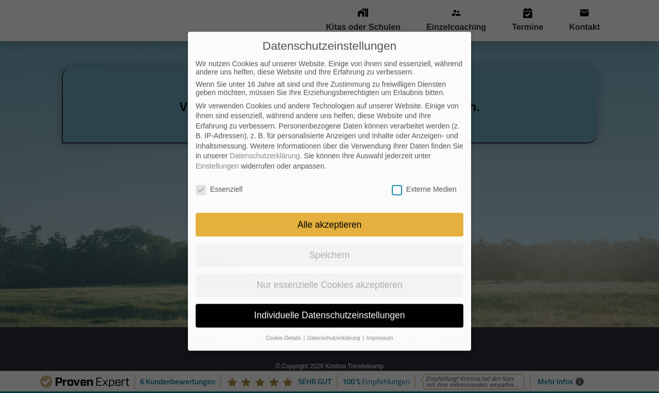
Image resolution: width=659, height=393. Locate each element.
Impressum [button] (380, 316)
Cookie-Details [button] (284, 316)
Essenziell (219, 168)
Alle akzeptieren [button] (330, 203)
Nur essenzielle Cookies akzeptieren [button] (329, 263)
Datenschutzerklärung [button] (334, 316)
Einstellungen (217, 144)
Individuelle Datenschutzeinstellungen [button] (329, 294)
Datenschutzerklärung (265, 134)
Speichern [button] (329, 233)
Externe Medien (424, 168)
